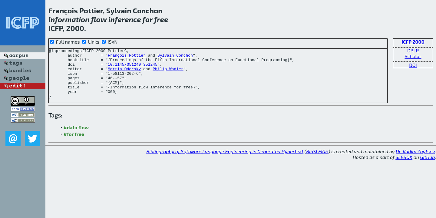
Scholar (413, 56)
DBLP (413, 50)
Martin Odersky (124, 73)
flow (99, 19)
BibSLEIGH (317, 161)
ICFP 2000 (412, 42)
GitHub (427, 167)
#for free (74, 144)
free (161, 19)
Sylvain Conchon (175, 57)
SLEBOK (403, 167)
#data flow (76, 137)
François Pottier (127, 57)
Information (69, 19)
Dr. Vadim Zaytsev (415, 161)
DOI (413, 65)
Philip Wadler (168, 73)
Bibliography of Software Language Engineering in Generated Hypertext (224, 161)
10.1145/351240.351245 (132, 68)
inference (124, 19)
